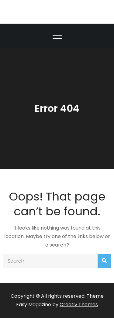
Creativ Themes (79, 304)
